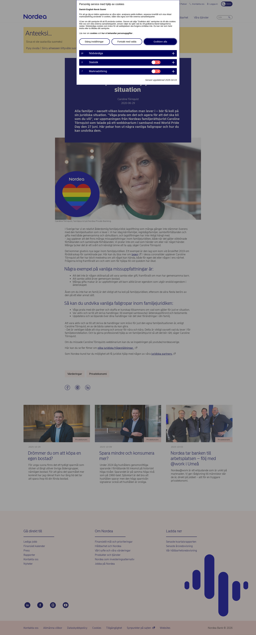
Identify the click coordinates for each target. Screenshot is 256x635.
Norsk (96, 9)
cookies (94, 33)
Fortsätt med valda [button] (126, 41)
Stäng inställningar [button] (94, 41)
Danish (82, 9)
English (89, 9)
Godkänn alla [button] (160, 41)
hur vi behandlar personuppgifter (117, 33)
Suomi (103, 9)
